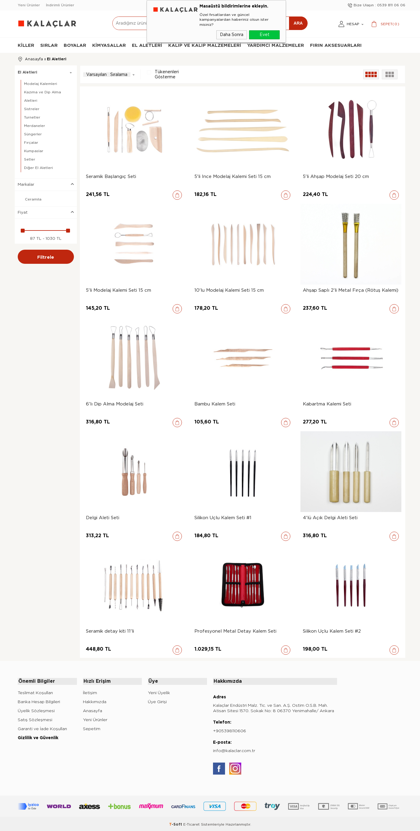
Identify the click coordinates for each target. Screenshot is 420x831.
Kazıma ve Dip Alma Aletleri (42, 95)
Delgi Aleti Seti (102, 517)
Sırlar (49, 45)
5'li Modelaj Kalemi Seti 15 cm (118, 290)
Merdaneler (34, 125)
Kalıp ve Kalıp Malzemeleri (204, 45)
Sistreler (31, 108)
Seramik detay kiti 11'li (110, 630)
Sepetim (91, 727)
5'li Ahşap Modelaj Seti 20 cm (336, 176)
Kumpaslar (33, 150)
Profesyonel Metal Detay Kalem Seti (235, 630)
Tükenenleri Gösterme (163, 74)
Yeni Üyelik (159, 691)
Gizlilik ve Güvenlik (38, 736)
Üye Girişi (157, 700)
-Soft (176, 823)
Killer (26, 45)
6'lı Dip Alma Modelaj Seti (114, 403)
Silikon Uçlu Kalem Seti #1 (222, 517)
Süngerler (33, 133)
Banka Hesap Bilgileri (39, 700)
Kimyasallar (109, 45)
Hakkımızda (94, 700)
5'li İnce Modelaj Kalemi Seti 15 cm (232, 176)
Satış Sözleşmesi (35, 718)
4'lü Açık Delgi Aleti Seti (330, 517)
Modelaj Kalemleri (40, 83)
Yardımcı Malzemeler (275, 45)
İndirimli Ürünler (60, 5)
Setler (29, 159)
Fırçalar (31, 142)
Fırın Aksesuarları (336, 45)
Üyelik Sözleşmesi (36, 709)
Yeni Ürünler (29, 5)
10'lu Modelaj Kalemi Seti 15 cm (229, 290)
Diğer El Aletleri (38, 167)
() (390, 24)
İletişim (90, 691)
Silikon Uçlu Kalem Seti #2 (332, 630)
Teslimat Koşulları (35, 691)
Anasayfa (92, 709)
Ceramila (29, 199)
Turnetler (32, 117)
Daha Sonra (231, 34)
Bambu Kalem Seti (214, 403)
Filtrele (45, 256)
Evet (264, 34)
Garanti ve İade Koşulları (42, 727)
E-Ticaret (191, 823)
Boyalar (75, 45)
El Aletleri (147, 45)
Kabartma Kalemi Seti (327, 403)
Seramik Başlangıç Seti (111, 176)
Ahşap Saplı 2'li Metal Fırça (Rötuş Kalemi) (350, 290)
